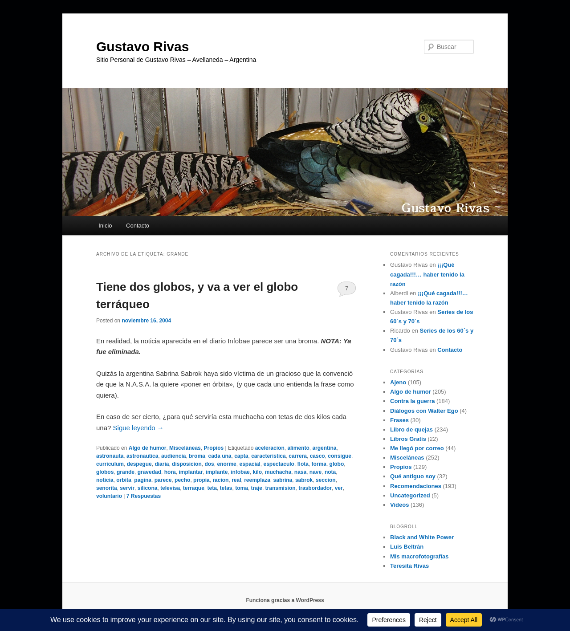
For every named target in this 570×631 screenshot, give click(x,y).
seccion (326, 480)
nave (315, 472)
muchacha (278, 472)
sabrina (283, 480)
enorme (226, 464)
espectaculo (279, 464)
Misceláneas (185, 448)
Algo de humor (148, 448)
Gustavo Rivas (142, 46)
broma (197, 456)
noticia (105, 480)
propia (201, 480)
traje (256, 488)
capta (241, 456)
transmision (280, 488)
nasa (300, 472)
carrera (298, 456)
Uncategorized (410, 495)
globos (105, 472)
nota (330, 472)
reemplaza (257, 480)
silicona (148, 488)
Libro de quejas (411, 429)
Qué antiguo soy (413, 476)
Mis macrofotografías (419, 556)
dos (209, 464)
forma (319, 464)
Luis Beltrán (406, 546)
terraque (193, 488)
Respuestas (143, 496)
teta (212, 488)
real (236, 480)
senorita (106, 488)
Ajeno (398, 382)
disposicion (187, 464)
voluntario (109, 496)
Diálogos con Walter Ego (424, 410)
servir (127, 488)
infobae (240, 472)
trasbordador (315, 488)
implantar (191, 472)
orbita (123, 480)
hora (170, 472)
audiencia (173, 456)
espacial (249, 464)
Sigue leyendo (138, 428)
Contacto (137, 225)
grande (125, 472)
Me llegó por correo (417, 448)
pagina (142, 480)
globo (337, 464)
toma (241, 488)
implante (217, 472)
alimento (298, 448)
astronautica (142, 456)
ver (339, 488)
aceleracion (270, 448)
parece (163, 480)
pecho (182, 480)
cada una (219, 456)
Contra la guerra (412, 401)
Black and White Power (422, 537)
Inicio (105, 225)
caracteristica (268, 456)
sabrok (304, 480)
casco (317, 456)
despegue (139, 464)
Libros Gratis (408, 439)
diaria (162, 464)
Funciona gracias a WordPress (285, 600)
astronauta (109, 456)
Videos (399, 504)
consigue (339, 456)
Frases (399, 420)
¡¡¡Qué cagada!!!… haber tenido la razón (427, 274)
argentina (324, 448)
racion (220, 480)
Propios (214, 448)
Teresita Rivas (409, 565)
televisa (170, 488)
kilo (257, 472)
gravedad (149, 472)
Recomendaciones (415, 486)
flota (303, 464)
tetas (226, 488)
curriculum (110, 464)
